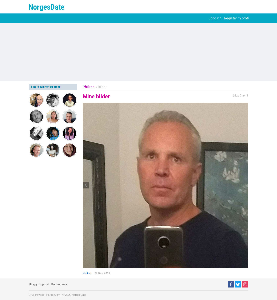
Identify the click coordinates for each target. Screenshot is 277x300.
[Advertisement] (138, 52)
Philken (89, 87)
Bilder (102, 87)
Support (44, 284)
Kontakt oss (59, 284)
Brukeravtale (36, 294)
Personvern (53, 294)
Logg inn (215, 18)
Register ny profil (236, 18)
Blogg (33, 284)
